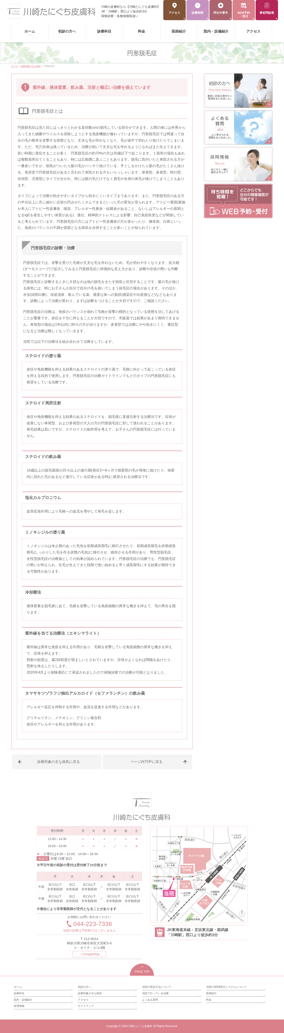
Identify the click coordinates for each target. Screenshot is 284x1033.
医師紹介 (211, 993)
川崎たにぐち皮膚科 (140, 1026)
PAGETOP (142, 969)
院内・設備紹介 (23, 999)
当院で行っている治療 (155, 993)
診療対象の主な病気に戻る (58, 762)
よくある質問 (150, 999)
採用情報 (19, 1006)
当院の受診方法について (156, 986)
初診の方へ (84, 986)
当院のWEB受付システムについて (226, 986)
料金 (208, 999)
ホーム (18, 986)
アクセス (83, 999)
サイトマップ (86, 1006)
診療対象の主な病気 (90, 993)
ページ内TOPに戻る (146, 762)
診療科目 (19, 993)
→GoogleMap (89, 954)
